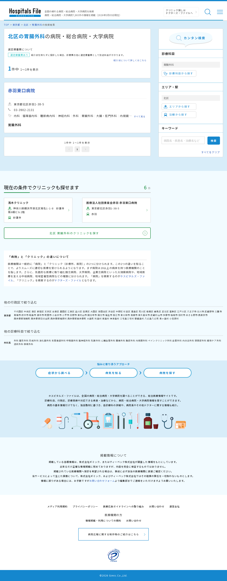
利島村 (98, 318)
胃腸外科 (37, 24)
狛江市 (116, 314)
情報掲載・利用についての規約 (103, 520)
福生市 (108, 314)
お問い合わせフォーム (102, 480)
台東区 (55, 311)
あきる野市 (192, 314)
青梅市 (17, 314)
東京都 (16, 24)
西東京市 (203, 314)
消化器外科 (45, 340)
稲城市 (174, 314)
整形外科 (24, 340)
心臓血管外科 (108, 340)
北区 (26, 24)
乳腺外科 (95, 340)
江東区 (71, 311)
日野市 (73, 314)
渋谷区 (111, 311)
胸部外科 (130, 340)
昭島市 (32, 314)
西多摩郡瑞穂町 (22, 318)
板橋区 (149, 311)
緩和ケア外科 (214, 340)
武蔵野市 (209, 311)
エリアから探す (177, 107)
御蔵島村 (139, 318)
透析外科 (18, 344)
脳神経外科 (84, 340)
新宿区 (40, 311)
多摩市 (166, 314)
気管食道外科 (59, 340)
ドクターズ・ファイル (68, 280)
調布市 (40, 314)
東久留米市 (144, 314)
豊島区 (134, 311)
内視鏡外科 (142, 340)
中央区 (27, 311)
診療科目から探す (178, 73)
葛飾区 (173, 311)
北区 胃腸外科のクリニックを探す (74, 233)
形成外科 (34, 340)
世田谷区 (103, 311)
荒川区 (142, 311)
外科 (16, 340)
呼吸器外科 (72, 340)
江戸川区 (181, 311)
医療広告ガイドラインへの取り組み (123, 506)
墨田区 (63, 311)
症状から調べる (59, 373)
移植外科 (28, 344)
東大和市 (125, 314)
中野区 (119, 311)
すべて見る (139, 116)
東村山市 (82, 314)
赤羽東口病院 (21, 90)
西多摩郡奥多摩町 (77, 318)
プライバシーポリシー (85, 506)
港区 (34, 311)
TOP (6, 24)
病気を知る (113, 373)
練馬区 (157, 311)
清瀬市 (134, 314)
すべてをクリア (210, 152)
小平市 (65, 314)
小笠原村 (174, 318)
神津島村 (114, 318)
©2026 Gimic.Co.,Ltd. (113, 575)
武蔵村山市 (156, 314)
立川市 (200, 311)
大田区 (93, 311)
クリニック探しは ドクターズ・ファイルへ (179, 11)
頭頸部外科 (200, 340)
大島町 (90, 318)
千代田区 (18, 311)
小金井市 (57, 314)
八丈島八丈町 (152, 318)
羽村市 (181, 314)
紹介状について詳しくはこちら (130, 60)
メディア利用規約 (57, 506)
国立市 (101, 314)
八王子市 (191, 311)
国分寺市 (92, 314)
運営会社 (174, 506)
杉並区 (127, 311)
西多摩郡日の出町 (40, 318)
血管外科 (177, 340)
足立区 (165, 311)
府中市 (25, 314)
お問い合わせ (156, 506)
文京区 (48, 311)
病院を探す (167, 373)
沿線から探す (175, 115)
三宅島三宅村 (127, 318)
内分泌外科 (188, 340)
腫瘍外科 (120, 340)
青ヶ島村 (164, 318)
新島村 (105, 318)
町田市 (48, 314)
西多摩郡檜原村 (58, 318)
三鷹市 (218, 311)
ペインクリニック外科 (160, 340)
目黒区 (86, 311)
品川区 (78, 311)
